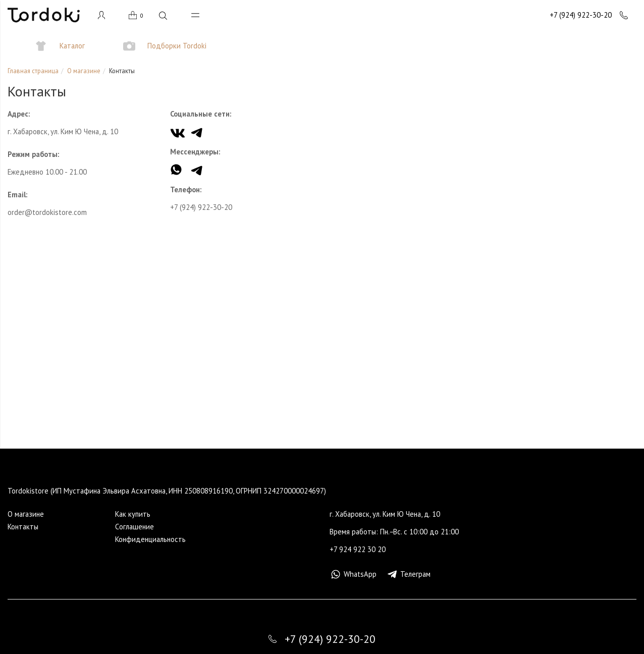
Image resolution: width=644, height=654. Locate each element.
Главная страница (33, 71)
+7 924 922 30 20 (358, 549)
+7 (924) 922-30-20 (201, 207)
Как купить (132, 514)
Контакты (23, 526)
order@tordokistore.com (47, 212)
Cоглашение (134, 526)
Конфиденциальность (150, 539)
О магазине (83, 71)
